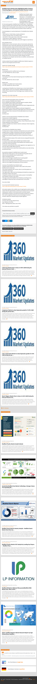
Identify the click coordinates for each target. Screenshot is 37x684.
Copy (32, 213)
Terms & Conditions (14, 679)
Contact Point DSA (21, 679)
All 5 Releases (5, 408)
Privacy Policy (8, 679)
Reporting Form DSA (28, 679)
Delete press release (8, 228)
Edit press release (18, 228)
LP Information (4, 586)
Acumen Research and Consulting (7, 526)
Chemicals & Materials (10, 441)
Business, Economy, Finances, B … (11, 264)
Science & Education (9, 629)
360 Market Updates (12, 12)
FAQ (1, 679)
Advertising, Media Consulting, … (11, 483)
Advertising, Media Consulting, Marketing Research (19, 11)
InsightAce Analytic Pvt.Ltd (6, 484)
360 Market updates (5, 308)
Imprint (4, 679)
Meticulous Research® (6, 442)
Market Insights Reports (6, 542)
